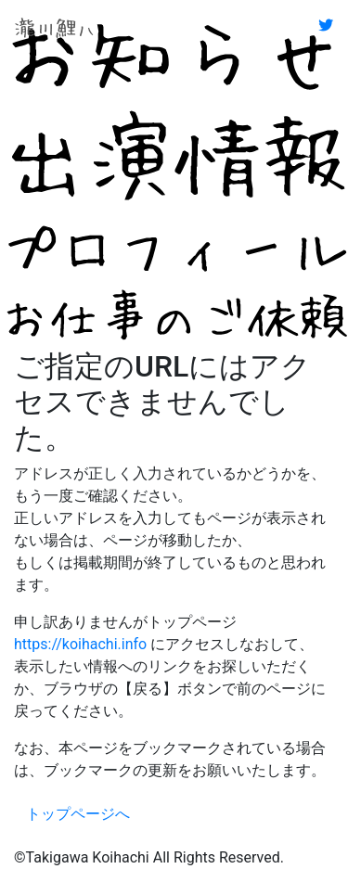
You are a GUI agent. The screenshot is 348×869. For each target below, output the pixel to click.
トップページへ (78, 814)
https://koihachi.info (80, 644)
